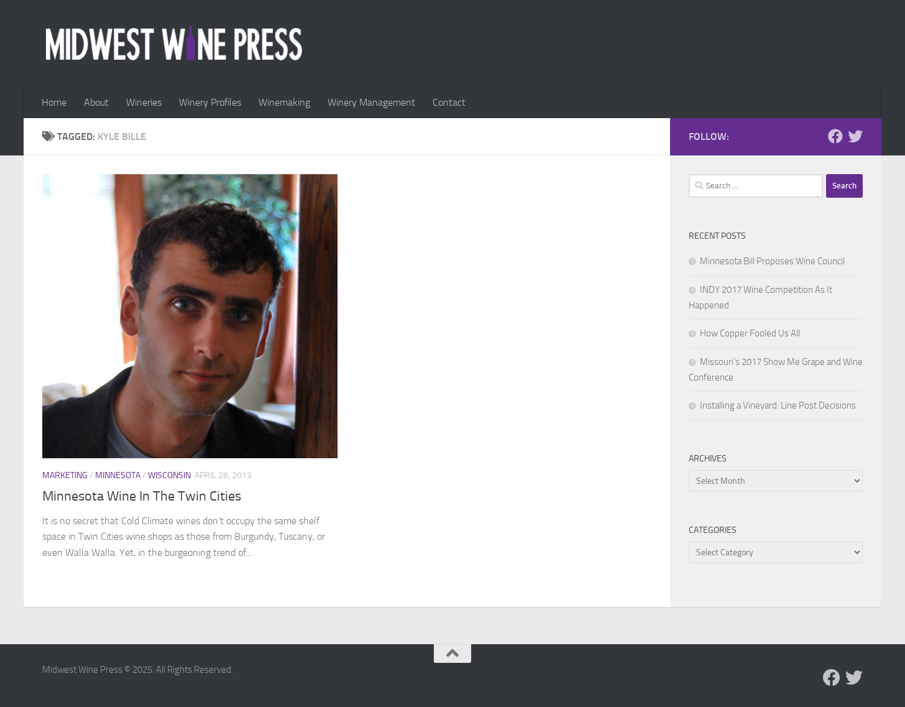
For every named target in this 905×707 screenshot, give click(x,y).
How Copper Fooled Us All (750, 333)
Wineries (144, 102)
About (96, 102)
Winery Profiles (210, 102)
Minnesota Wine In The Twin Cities (141, 496)
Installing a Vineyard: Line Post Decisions (778, 405)
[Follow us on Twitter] (855, 136)
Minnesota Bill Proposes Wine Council (772, 261)
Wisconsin (169, 475)
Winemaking (284, 102)
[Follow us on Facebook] (835, 136)
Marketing (65, 475)
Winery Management (371, 102)
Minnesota (117, 475)
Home (54, 102)
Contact (449, 102)
